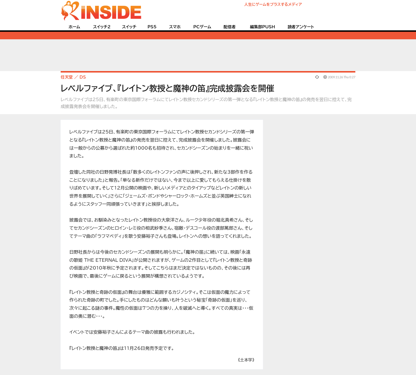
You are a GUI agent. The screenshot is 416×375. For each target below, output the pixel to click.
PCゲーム (202, 27)
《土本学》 (246, 360)
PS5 (152, 27)
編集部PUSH (262, 27)
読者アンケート (301, 27)
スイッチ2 (102, 27)
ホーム (74, 27)
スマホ (175, 27)
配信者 (230, 27)
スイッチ (129, 27)
